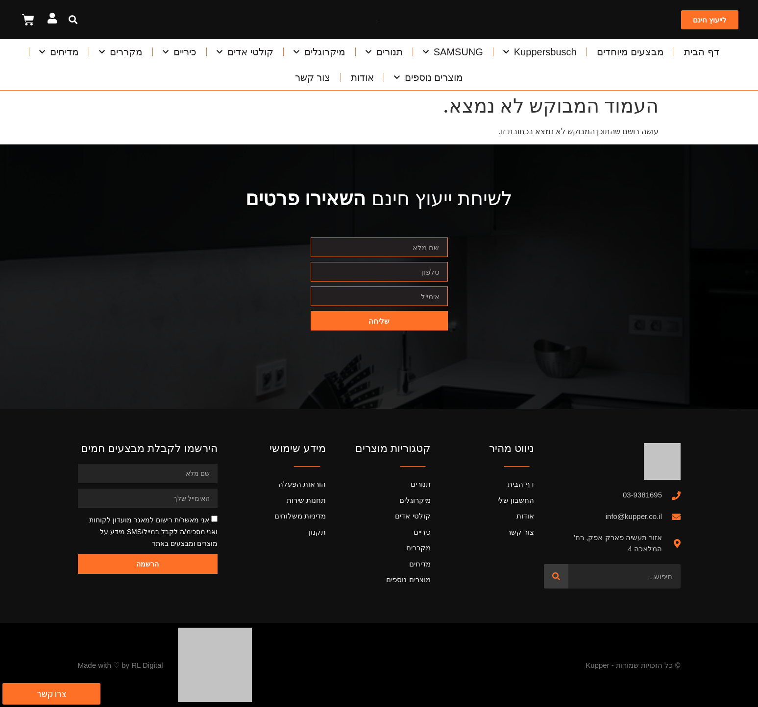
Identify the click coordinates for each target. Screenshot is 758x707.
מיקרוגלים (319, 52)
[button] (73, 20)
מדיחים (59, 52)
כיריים (179, 52)
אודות (362, 77)
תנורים (384, 52)
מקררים (121, 52)
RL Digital (147, 665)
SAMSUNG (453, 52)
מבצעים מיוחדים (630, 52)
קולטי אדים (245, 52)
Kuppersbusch (540, 52)
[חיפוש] (556, 576)
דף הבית (701, 52)
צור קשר (313, 77)
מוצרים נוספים (429, 77)
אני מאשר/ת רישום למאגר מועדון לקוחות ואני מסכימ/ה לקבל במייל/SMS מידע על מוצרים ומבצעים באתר (153, 531)
